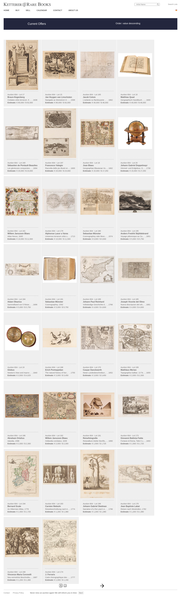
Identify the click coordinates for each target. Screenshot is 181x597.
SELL (28, 10)
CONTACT (57, 10)
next (81, 593)
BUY (17, 10)
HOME (6, 10)
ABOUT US (73, 10)
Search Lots (172, 4)
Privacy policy (18, 593)
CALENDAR (42, 10)
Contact (7, 593)
